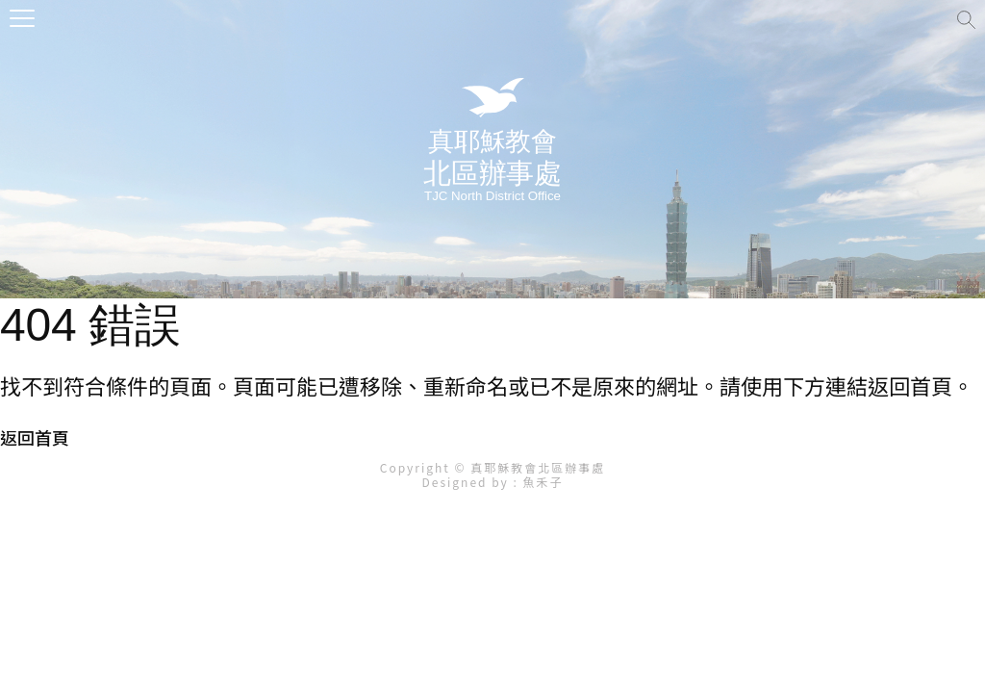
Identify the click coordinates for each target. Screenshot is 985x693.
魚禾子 (542, 482)
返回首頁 (34, 436)
